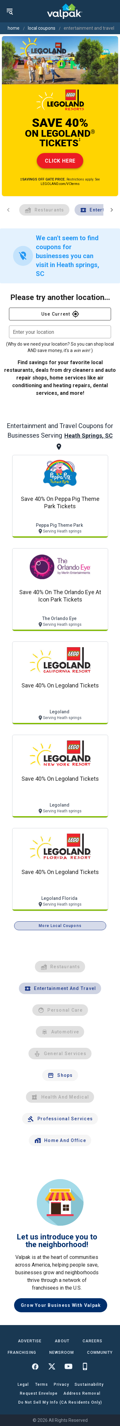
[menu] (9, 11)
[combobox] (60, 332)
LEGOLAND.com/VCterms (60, 184)
